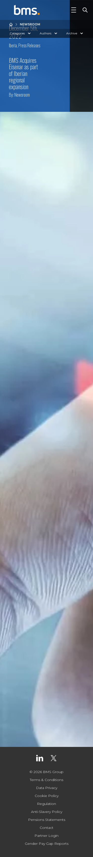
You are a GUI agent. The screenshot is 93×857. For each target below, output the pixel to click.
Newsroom (30, 24)
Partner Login (46, 835)
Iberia (13, 45)
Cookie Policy (47, 795)
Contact (46, 827)
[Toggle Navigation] (73, 9)
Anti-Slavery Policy (46, 811)
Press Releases (29, 45)
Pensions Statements (46, 819)
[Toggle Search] (84, 10)
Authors (49, 33)
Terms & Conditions (46, 780)
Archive (75, 33)
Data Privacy (46, 788)
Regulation (46, 803)
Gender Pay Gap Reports (46, 843)
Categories (21, 33)
